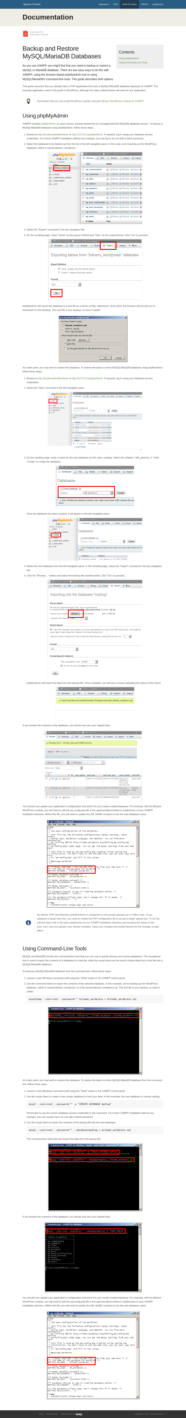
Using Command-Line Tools (133, 62)
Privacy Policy (52, 1414)
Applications (104, 4)
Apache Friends (32, 4)
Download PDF (39, 33)
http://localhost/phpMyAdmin (53, 134)
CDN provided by (72, 1414)
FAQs (115, 4)
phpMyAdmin (157, 4)
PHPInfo (144, 4)
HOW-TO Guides (129, 4)
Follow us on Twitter (24, 1414)
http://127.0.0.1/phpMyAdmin (87, 134)
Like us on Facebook (29, 1414)
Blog (41, 1414)
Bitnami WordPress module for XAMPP (122, 101)
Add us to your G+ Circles (34, 1414)
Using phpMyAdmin (129, 58)
